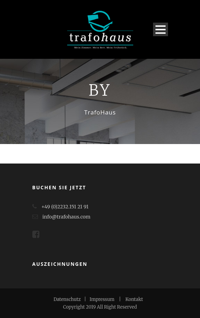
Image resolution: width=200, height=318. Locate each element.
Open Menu (160, 29)
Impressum (102, 299)
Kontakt (134, 299)
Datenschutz (67, 299)
